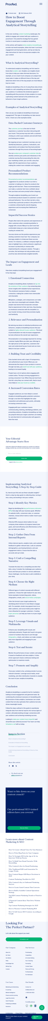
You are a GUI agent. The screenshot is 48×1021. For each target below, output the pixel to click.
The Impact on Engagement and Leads (19, 746)
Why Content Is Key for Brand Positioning (23, 866)
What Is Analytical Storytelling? (17, 739)
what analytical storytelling (31, 45)
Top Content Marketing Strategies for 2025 (23, 905)
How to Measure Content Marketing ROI (23, 908)
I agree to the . (15, 462)
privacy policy (19, 462)
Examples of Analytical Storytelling (18, 742)
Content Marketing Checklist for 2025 (22, 879)
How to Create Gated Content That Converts (24, 887)
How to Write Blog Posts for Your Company (24, 853)
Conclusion (11, 755)
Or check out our (17, 774)
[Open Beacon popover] (41, 1007)
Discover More (35, 1017)
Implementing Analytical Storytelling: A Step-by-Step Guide (23, 751)
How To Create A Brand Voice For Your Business (25, 850)
